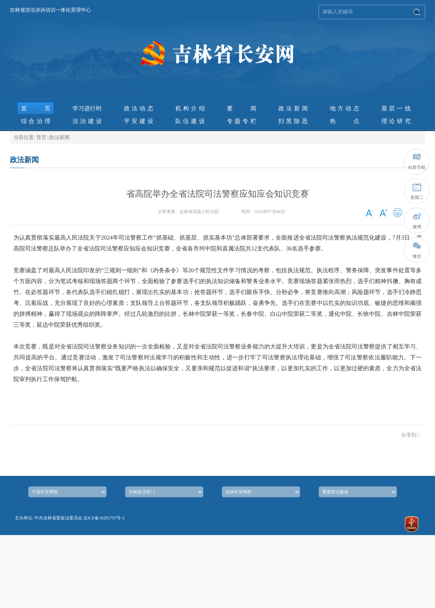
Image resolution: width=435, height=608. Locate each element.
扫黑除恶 (293, 121)
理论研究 (396, 121)
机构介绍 (190, 108)
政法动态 (138, 108)
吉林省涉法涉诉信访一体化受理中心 (50, 10)
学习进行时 (87, 108)
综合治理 (35, 121)
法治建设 (87, 121)
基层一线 (396, 108)
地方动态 (344, 108)
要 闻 (241, 108)
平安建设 (138, 121)
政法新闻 (293, 108)
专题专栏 (241, 121)
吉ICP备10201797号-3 (103, 518)
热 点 (344, 121)
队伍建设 (190, 121)
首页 (35, 108)
